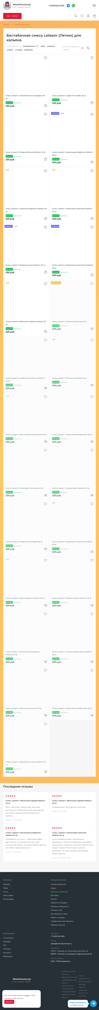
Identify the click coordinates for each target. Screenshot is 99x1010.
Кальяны (6, 884)
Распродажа (8, 899)
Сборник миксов (58, 925)
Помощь (6, 949)
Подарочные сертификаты (62, 921)
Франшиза (7, 956)
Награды (7, 941)
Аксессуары (8, 895)
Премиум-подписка (59, 892)
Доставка (55, 895)
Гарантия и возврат (59, 903)
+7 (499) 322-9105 (58, 936)
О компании (8, 938)
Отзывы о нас (56, 910)
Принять (9, 1002)
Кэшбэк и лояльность (60, 906)
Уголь (5, 892)
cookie (26, 995)
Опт (4, 945)
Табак (5, 888)
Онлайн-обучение (58, 884)
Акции (53, 888)
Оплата (54, 899)
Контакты (7, 953)
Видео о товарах (58, 917)
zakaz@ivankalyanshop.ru (61, 944)
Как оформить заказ (59, 914)
